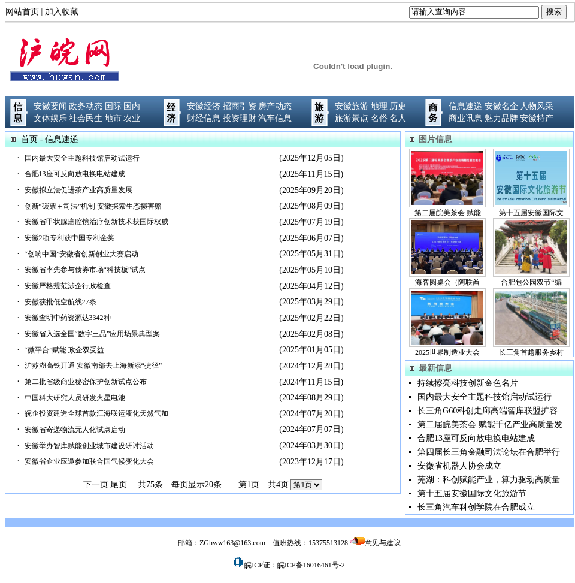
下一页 (95, 484)
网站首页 (22, 11)
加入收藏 (61, 11)
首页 (29, 139)
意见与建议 (383, 543)
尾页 (118, 484)
